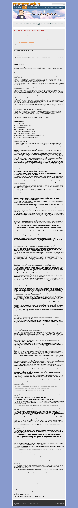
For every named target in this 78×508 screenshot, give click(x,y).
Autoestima (24, 42)
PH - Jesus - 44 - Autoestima (42, 37)
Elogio (20, 42)
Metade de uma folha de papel (29, 39)
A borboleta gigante (26, 35)
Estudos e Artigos (16, 20)
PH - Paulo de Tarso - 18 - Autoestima (42, 35)
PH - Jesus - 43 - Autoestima (37, 33)
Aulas (21, 20)
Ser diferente (24, 33)
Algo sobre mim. (31, 42)
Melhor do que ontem (54, 39)
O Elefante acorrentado (26, 37)
